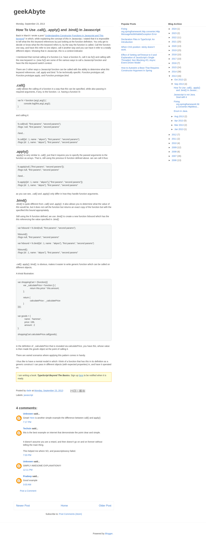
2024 (174, 29)
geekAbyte (29, 11)
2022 (174, 37)
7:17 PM (27, 422)
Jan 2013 (179, 129)
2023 (174, 33)
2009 (174, 147)
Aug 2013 (179, 116)
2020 (174, 46)
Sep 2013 (179, 84)
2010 (174, 143)
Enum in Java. (181, 111)
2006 (174, 160)
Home (64, 505)
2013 (174, 76)
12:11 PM (28, 470)
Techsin (27, 428)
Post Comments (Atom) (70, 514)
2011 (174, 139)
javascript (28, 395)
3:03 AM (27, 484)
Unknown (28, 413)
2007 (174, 156)
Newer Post (23, 505)
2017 (174, 58)
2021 (174, 41)
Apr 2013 (179, 120)
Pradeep (27, 476)
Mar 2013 (179, 125)
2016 (174, 63)
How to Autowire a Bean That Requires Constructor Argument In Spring (140, 69)
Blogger (108, 533)
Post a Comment (28, 491)
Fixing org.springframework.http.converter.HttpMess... (186, 104)
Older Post (105, 505)
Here (32, 418)
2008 (174, 151)
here (81, 375)
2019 (174, 50)
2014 (174, 71)
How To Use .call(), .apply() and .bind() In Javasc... (187, 89)
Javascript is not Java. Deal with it (184, 96)
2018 (174, 54)
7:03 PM (27, 455)
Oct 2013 (179, 79)
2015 (174, 67)
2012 (174, 134)
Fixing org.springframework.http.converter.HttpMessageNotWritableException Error (140, 31)
